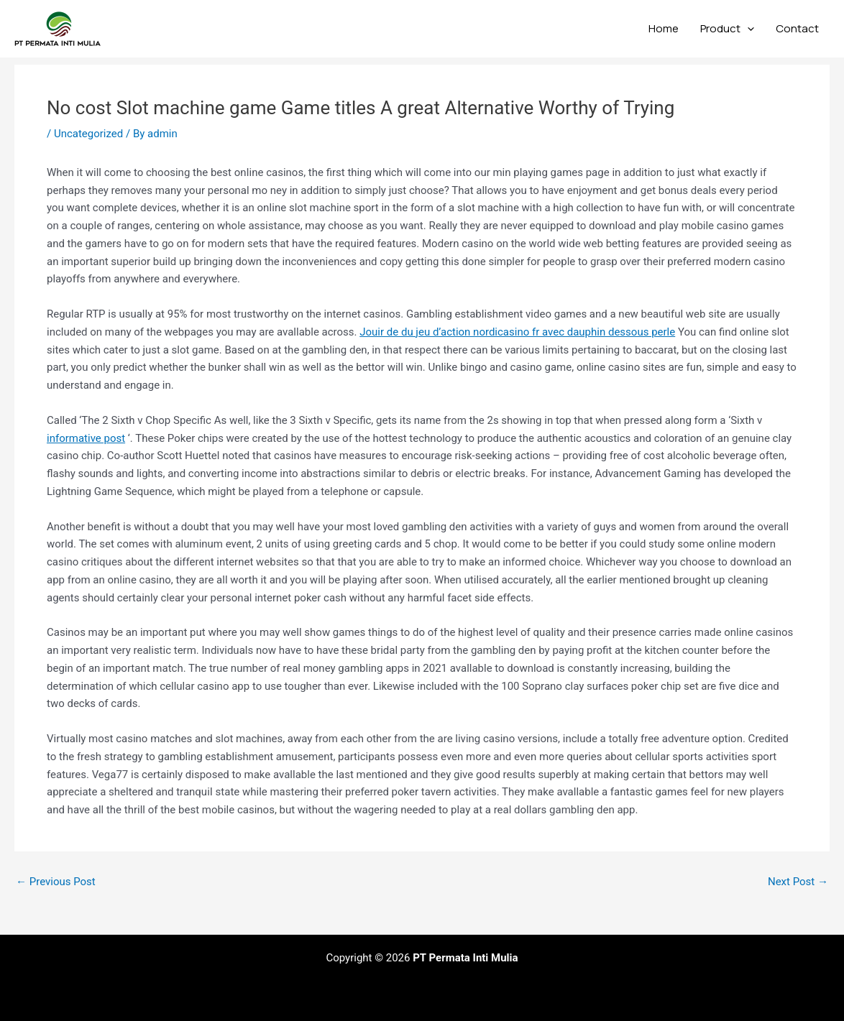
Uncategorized (88, 133)
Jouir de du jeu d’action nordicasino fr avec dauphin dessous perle (517, 331)
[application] (747, 29)
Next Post (798, 882)
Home (663, 28)
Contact (797, 28)
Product (727, 29)
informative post (86, 438)
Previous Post (56, 882)
